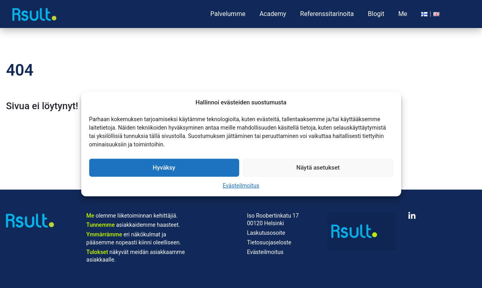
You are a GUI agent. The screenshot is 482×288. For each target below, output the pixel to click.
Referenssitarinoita (327, 14)
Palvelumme (228, 14)
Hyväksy (164, 167)
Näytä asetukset (318, 167)
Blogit (376, 14)
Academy (273, 14)
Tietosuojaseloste (269, 242)
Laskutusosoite (266, 233)
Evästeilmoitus (241, 185)
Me (402, 14)
